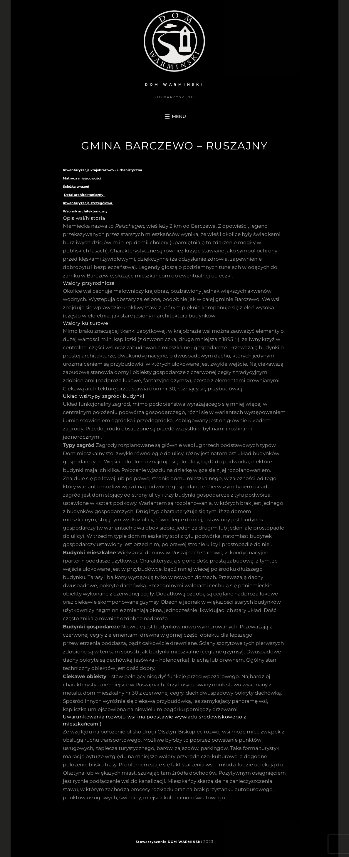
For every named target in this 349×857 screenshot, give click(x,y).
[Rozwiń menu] (174, 116)
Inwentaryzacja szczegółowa (88, 203)
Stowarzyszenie (151, 842)
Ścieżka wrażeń (76, 186)
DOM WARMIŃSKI (174, 84)
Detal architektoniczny (83, 195)
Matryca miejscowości (83, 178)
